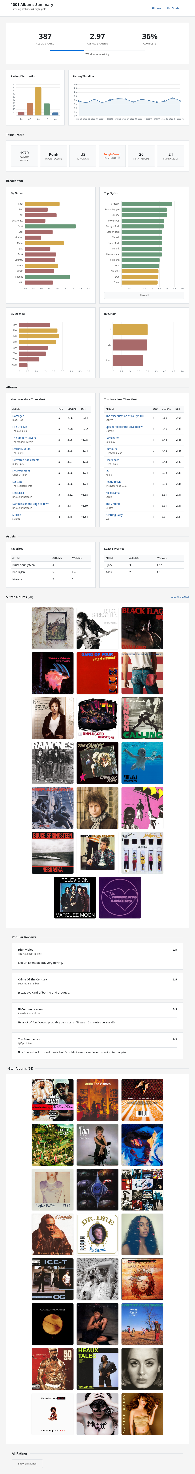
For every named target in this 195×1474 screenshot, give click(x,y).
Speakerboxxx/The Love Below (124, 427)
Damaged (18, 416)
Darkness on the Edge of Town (30, 504)
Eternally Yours (21, 449)
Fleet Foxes (112, 460)
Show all (144, 295)
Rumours (111, 449)
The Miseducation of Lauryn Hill (125, 416)
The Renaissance (29, 1039)
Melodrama (113, 493)
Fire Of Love (19, 427)
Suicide (16, 515)
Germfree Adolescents (25, 460)
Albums (156, 8)
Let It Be (17, 481)
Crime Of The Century (32, 979)
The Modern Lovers (24, 438)
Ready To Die (113, 481)
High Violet (25, 949)
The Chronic (113, 504)
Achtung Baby (114, 515)
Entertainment (21, 471)
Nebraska (18, 493)
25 (107, 471)
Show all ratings (27, 1463)
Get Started (174, 8)
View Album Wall (180, 597)
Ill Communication (30, 1009)
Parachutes (112, 438)
